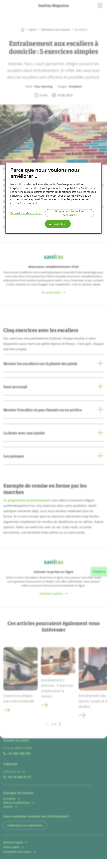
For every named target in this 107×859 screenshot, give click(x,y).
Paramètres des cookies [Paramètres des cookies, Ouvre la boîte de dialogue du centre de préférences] (26, 213)
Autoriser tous (57, 223)
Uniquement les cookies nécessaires (69, 213)
